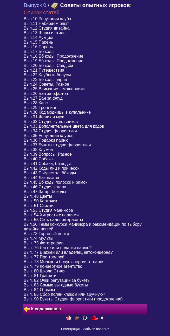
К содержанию (42, 309)
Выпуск (35, 5)
